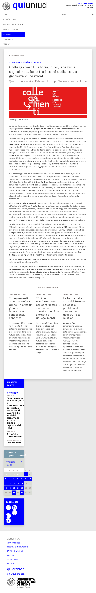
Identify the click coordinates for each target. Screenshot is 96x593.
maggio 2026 (11, 463)
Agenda (6, 44)
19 (10, 488)
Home (5, 14)
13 (14, 483)
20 (14, 488)
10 (30, 479)
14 (18, 483)
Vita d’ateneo (9, 19)
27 (14, 492)
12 (10, 483)
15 (22, 483)
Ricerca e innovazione (13, 24)
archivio (15, 569)
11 (5, 483)
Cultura (6, 34)
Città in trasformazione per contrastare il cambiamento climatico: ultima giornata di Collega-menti (47, 308)
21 (18, 488)
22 (22, 488)
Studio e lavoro (10, 29)
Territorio (8, 39)
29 (22, 492)
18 (6, 488)
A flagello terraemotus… (15, 435)
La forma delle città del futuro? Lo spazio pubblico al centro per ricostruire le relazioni (74, 308)
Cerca (63, 14)
